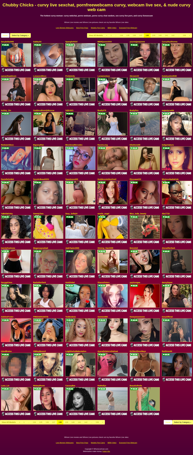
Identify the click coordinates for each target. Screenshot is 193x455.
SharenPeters (103, 282)
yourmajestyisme (137, 42)
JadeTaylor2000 (72, 248)
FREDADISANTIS (40, 317)
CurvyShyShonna (169, 42)
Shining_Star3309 (105, 248)
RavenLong (102, 145)
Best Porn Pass (82, 28)
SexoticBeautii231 (41, 179)
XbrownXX (134, 76)
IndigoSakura (168, 145)
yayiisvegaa (135, 282)
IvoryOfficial (167, 317)
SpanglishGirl (71, 42)
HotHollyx (101, 386)
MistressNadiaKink (170, 179)
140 (160, 35)
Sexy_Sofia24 (71, 214)
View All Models (96, 35)
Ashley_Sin (6, 110)
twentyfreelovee (8, 248)
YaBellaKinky (7, 214)
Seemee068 (102, 317)
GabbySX (37, 42)
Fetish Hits (106, 451)
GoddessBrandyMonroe (43, 110)
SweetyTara (38, 214)
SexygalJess (6, 282)
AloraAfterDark (168, 248)
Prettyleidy (70, 76)
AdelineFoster (7, 317)
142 (172, 35)
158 (184, 35)
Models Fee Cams (98, 28)
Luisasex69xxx (39, 76)
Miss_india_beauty (138, 214)
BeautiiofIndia (136, 386)
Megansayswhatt (40, 248)
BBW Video (112, 28)
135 (127, 35)
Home (5, 35)
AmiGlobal (70, 282)
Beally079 (101, 110)
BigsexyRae (38, 145)
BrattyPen (134, 110)
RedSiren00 (167, 351)
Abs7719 (166, 214)
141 (166, 35)
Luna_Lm (5, 386)
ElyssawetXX (135, 179)
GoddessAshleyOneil (106, 179)
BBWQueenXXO (104, 42)
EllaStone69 (135, 145)
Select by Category (20, 35)
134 (121, 35)
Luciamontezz (103, 76)
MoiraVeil (134, 248)
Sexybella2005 (7, 42)
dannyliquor (167, 282)
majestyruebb (168, 110)
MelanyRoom (39, 386)
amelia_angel (103, 214)
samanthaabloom (8, 76)
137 (140, 35)
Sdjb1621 (69, 110)
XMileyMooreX (39, 351)
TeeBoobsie (70, 317)
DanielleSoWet (7, 179)
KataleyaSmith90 (169, 76)
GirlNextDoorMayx (138, 351)
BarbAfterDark (39, 282)
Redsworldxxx (7, 145)
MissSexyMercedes (73, 145)
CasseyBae (70, 386)
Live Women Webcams (65, 28)
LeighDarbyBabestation (75, 351)
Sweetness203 (71, 179)
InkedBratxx (6, 351)
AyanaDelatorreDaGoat (107, 351)
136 (134, 35)
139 (153, 35)
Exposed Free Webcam (128, 28)
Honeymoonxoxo (137, 317)
